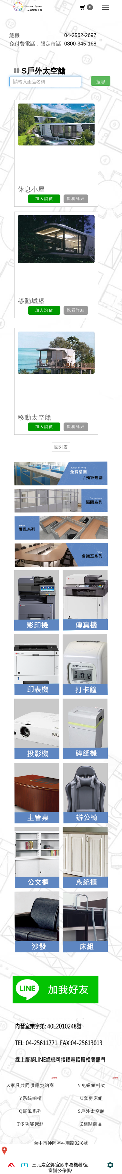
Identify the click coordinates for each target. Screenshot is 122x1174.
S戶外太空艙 (40, 71)
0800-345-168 (80, 43)
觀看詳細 (76, 198)
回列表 (61, 447)
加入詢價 (44, 198)
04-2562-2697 (80, 35)
